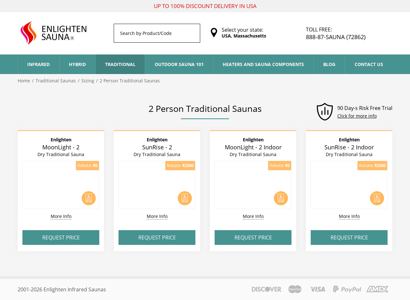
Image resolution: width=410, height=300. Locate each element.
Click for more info (357, 116)
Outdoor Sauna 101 (179, 64)
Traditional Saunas (56, 81)
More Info (61, 216)
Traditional (120, 64)
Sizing (87, 81)
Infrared (38, 64)
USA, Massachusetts (244, 36)
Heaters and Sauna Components (263, 64)
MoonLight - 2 (60, 146)
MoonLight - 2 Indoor (253, 146)
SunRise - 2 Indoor (349, 146)
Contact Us (369, 64)
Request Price (61, 237)
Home (24, 81)
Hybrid (77, 64)
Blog (329, 64)
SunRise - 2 (157, 146)
